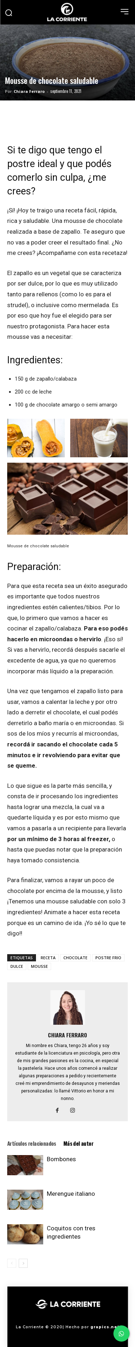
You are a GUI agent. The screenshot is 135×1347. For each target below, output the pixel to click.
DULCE (16, 966)
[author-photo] (67, 1025)
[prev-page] (11, 1263)
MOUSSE (39, 966)
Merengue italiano (71, 1193)
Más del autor (78, 1143)
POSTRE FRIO (108, 957)
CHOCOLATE (75, 957)
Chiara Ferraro (29, 91)
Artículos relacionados (31, 1143)
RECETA (48, 957)
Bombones (61, 1159)
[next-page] (23, 1263)
